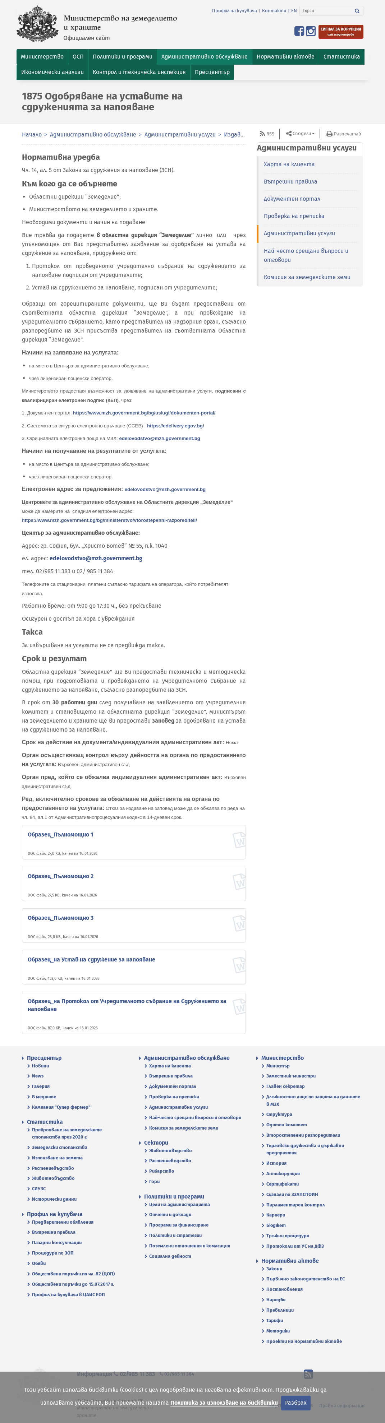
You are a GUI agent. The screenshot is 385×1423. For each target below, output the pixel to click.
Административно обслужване (93, 134)
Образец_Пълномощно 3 (60, 917)
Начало (32, 134)
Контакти (274, 10)
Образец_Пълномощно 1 (60, 834)
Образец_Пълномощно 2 (60, 876)
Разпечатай (347, 133)
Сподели (302, 133)
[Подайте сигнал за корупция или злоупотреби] (340, 32)
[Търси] (325, 11)
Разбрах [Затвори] (296, 1402)
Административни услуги (180, 134)
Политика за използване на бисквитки (224, 1402)
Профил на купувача (234, 10)
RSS (270, 133)
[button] (42, 57)
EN (294, 10)
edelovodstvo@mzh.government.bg (96, 558)
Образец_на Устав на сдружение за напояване (91, 959)
